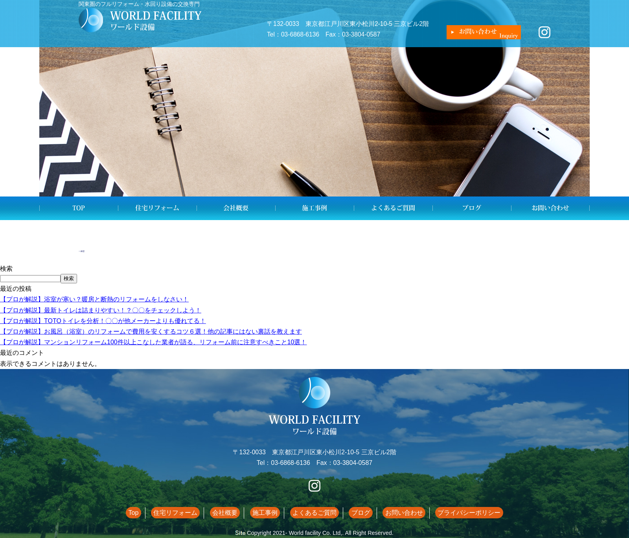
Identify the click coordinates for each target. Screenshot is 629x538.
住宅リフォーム (157, 208)
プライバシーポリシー (452, 512)
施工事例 (314, 208)
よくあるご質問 (393, 208)
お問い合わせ (550, 208)
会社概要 (236, 208)
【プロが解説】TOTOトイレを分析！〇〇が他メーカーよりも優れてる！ (103, 321)
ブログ (471, 208)
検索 (6, 268)
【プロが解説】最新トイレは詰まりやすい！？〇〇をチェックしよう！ (100, 310)
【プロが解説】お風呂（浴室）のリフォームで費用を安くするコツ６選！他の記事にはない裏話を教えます (151, 331)
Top (78, 208)
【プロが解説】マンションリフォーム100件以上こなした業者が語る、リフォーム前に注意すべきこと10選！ (153, 342)
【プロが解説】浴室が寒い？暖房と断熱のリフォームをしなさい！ (94, 299)
